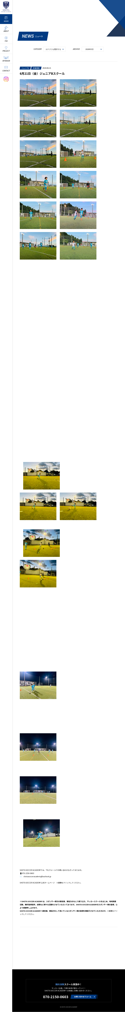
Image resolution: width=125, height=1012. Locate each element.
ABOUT (6, 31)
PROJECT (6, 51)
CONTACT (6, 71)
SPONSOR (6, 61)
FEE (6, 41)
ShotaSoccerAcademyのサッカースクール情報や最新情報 (6, 6)
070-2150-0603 (55, 996)
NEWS (6, 21)
